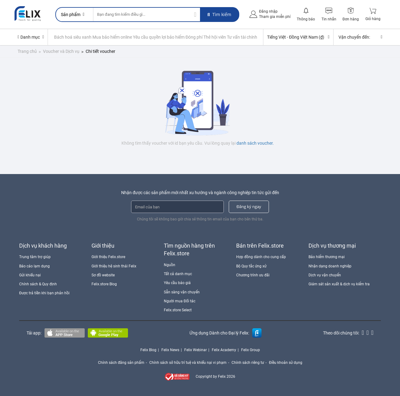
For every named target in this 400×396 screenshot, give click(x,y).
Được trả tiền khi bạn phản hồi (44, 293)
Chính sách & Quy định (38, 284)
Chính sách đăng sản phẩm (121, 362)
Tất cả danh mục (178, 274)
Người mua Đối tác (179, 301)
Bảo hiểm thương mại (327, 257)
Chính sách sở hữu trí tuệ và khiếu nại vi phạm (188, 362)
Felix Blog (148, 350)
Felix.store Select (178, 310)
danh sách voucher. (255, 143)
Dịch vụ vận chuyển (325, 275)
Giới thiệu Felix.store (108, 257)
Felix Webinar (195, 350)
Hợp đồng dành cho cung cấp (261, 257)
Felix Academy (224, 350)
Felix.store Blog (104, 284)
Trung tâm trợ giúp (35, 257)
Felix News (170, 350)
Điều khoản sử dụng (285, 362)
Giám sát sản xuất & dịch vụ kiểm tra (339, 284)
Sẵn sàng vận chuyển (182, 292)
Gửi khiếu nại (30, 275)
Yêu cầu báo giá (177, 283)
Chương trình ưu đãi (253, 275)
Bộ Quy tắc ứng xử (251, 266)
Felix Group (250, 350)
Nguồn (169, 265)
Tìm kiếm (219, 14)
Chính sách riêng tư (248, 362)
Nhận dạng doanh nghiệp (330, 266)
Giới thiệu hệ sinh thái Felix (113, 266)
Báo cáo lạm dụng (34, 266)
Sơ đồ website (103, 275)
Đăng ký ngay (248, 206)
